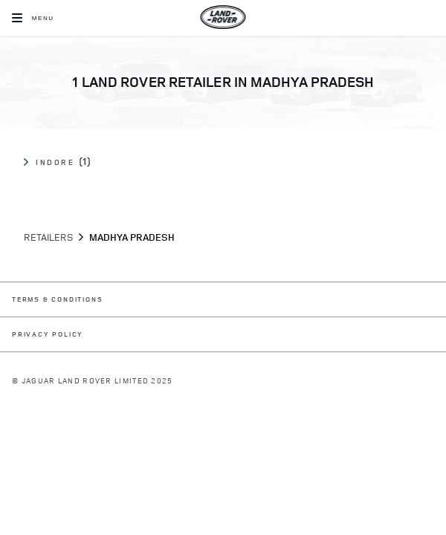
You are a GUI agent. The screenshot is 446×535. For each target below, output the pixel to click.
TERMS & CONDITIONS (57, 300)
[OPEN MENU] (33, 18)
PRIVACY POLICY (47, 335)
